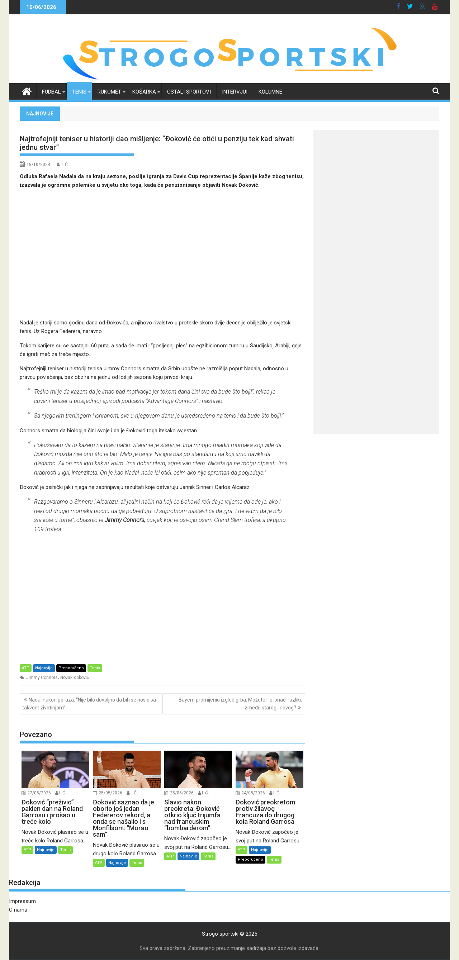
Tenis (79, 92)
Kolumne (270, 92)
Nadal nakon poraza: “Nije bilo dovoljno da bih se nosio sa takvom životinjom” (89, 704)
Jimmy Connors (42, 677)
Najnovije (44, 668)
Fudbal (51, 92)
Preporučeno (71, 668)
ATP (25, 668)
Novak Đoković (74, 677)
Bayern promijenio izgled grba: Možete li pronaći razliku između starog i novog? (241, 704)
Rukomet (109, 92)
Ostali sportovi (189, 92)
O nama (18, 910)
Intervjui (234, 92)
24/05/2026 (253, 792)
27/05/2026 (39, 792)
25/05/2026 (110, 792)
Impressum (22, 901)
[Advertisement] (162, 254)
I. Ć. (65, 164)
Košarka (144, 92)
